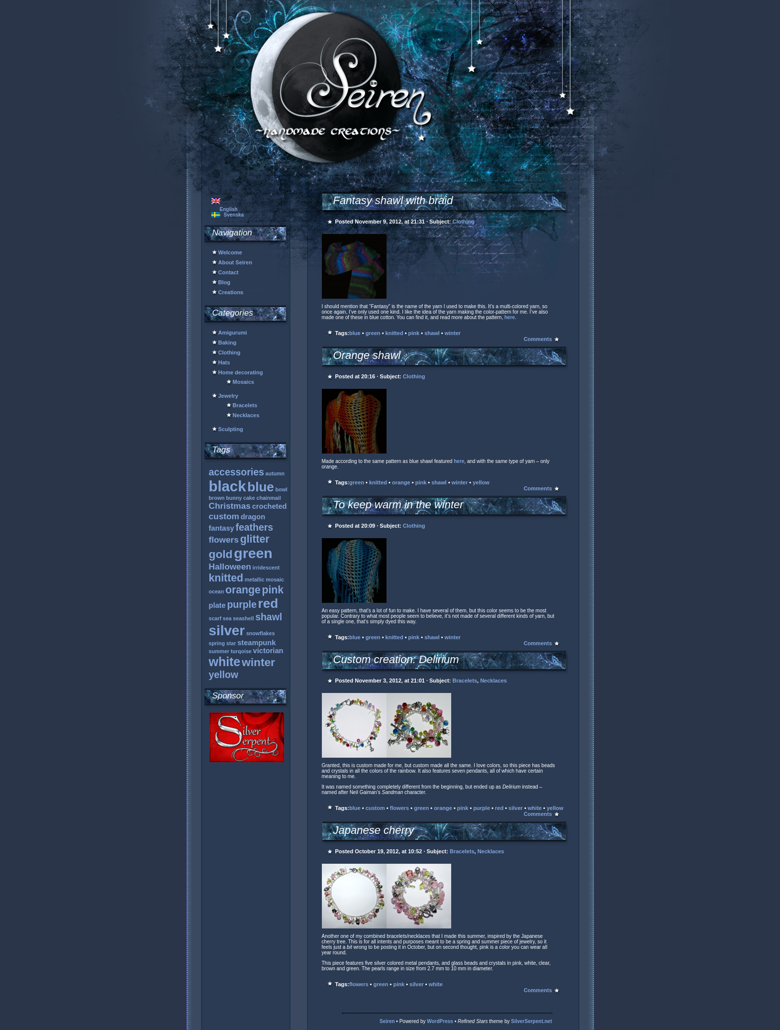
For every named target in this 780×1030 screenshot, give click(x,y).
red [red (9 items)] (268, 603)
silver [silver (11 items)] (227, 630)
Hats (224, 362)
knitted (394, 333)
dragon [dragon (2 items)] (253, 517)
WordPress (440, 1021)
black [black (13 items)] (227, 486)
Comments (538, 339)
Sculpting (230, 429)
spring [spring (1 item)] (217, 643)
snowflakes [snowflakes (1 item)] (260, 633)
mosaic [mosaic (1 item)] (275, 579)
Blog (224, 282)
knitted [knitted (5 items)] (226, 577)
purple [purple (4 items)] (241, 604)
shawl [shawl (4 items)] (268, 616)
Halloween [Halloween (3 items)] (230, 567)
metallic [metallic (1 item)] (255, 579)
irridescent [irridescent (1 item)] (266, 568)
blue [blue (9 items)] (260, 486)
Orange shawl (367, 355)
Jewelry (228, 396)
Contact (228, 272)
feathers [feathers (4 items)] (254, 527)
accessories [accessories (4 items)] (236, 471)
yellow (481, 482)
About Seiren (235, 262)
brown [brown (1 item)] (217, 498)
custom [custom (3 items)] (224, 516)
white (535, 808)
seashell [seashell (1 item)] (243, 618)
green (373, 333)
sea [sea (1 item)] (227, 618)
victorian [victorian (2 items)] (268, 651)
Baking (227, 342)
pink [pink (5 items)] (273, 589)
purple (481, 808)
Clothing (229, 352)
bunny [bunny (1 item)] (234, 498)
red (499, 808)
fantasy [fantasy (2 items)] (221, 528)
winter (453, 333)
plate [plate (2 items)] (217, 605)
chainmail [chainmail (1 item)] (269, 498)
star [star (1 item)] (231, 643)
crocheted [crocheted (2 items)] (269, 506)
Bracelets (245, 405)
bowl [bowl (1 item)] (282, 489)
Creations (231, 292)
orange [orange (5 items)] (243, 589)
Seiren (387, 1021)
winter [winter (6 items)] (258, 662)
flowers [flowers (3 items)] (224, 540)
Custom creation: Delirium (396, 659)
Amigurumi (232, 333)
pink (414, 333)
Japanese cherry (373, 830)
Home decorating (240, 372)
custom (375, 808)
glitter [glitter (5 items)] (255, 539)
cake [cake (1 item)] (249, 498)
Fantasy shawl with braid (393, 200)
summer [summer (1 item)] (219, 651)
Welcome (230, 252)
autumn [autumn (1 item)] (275, 473)
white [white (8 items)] (225, 662)
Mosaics (243, 382)
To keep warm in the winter (398, 504)
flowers (399, 808)
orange (401, 482)
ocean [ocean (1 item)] (216, 591)
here (509, 317)
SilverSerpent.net (531, 1021)
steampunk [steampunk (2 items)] (256, 643)
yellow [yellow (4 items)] (223, 674)
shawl (432, 333)
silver (515, 808)
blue (355, 333)
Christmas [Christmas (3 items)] (230, 506)
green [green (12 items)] (253, 553)
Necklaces (246, 415)
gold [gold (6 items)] (221, 554)
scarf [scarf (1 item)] (215, 618)
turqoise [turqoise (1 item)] (241, 651)
